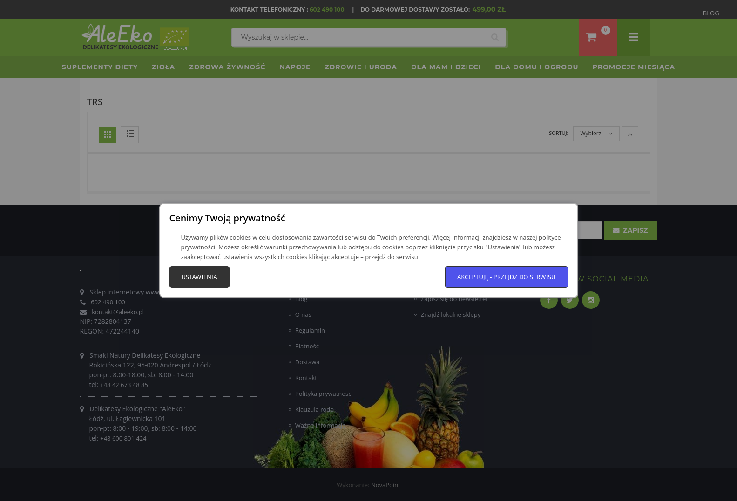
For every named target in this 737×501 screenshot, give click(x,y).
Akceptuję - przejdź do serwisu (506, 277)
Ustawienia (199, 277)
